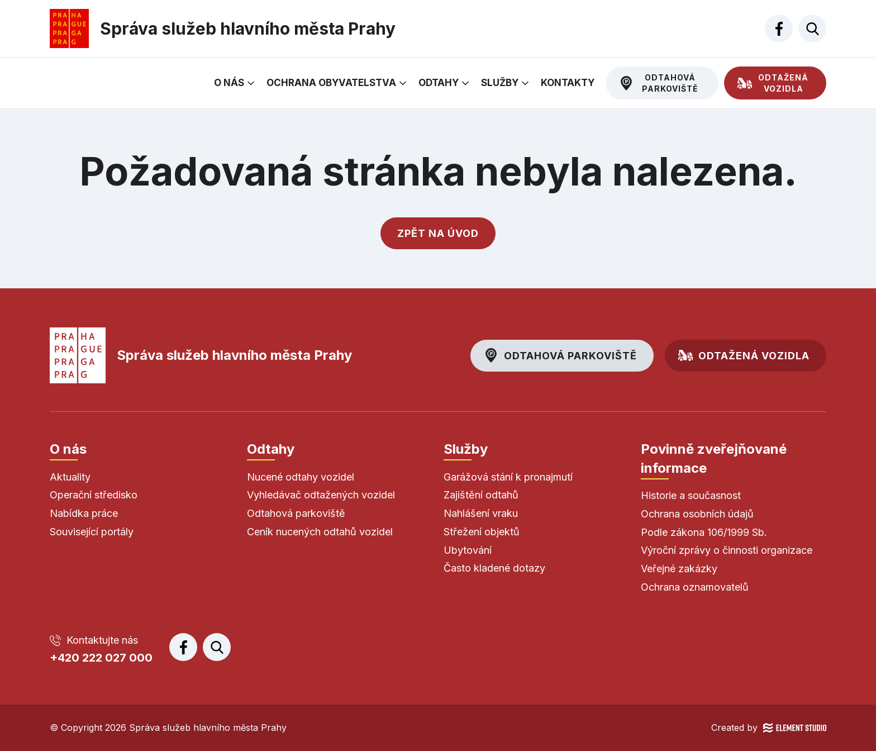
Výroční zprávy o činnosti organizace (726, 550)
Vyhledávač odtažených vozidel (321, 495)
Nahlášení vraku (481, 513)
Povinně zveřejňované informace (714, 458)
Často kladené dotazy (494, 568)
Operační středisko (93, 495)
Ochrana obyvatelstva (331, 82)
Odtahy (438, 82)
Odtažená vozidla (783, 83)
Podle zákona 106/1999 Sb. (704, 532)
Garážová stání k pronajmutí (508, 477)
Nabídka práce (84, 513)
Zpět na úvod (438, 233)
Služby (499, 82)
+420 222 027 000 (101, 657)
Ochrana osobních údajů (697, 514)
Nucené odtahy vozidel (300, 477)
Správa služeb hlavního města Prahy (201, 355)
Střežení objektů (482, 532)
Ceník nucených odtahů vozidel (320, 532)
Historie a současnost (691, 495)
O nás (229, 82)
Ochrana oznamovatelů (695, 587)
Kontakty (567, 82)
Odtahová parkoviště (670, 83)
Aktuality (70, 477)
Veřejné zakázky (679, 568)
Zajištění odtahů (481, 495)
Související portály (92, 532)
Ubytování (468, 550)
